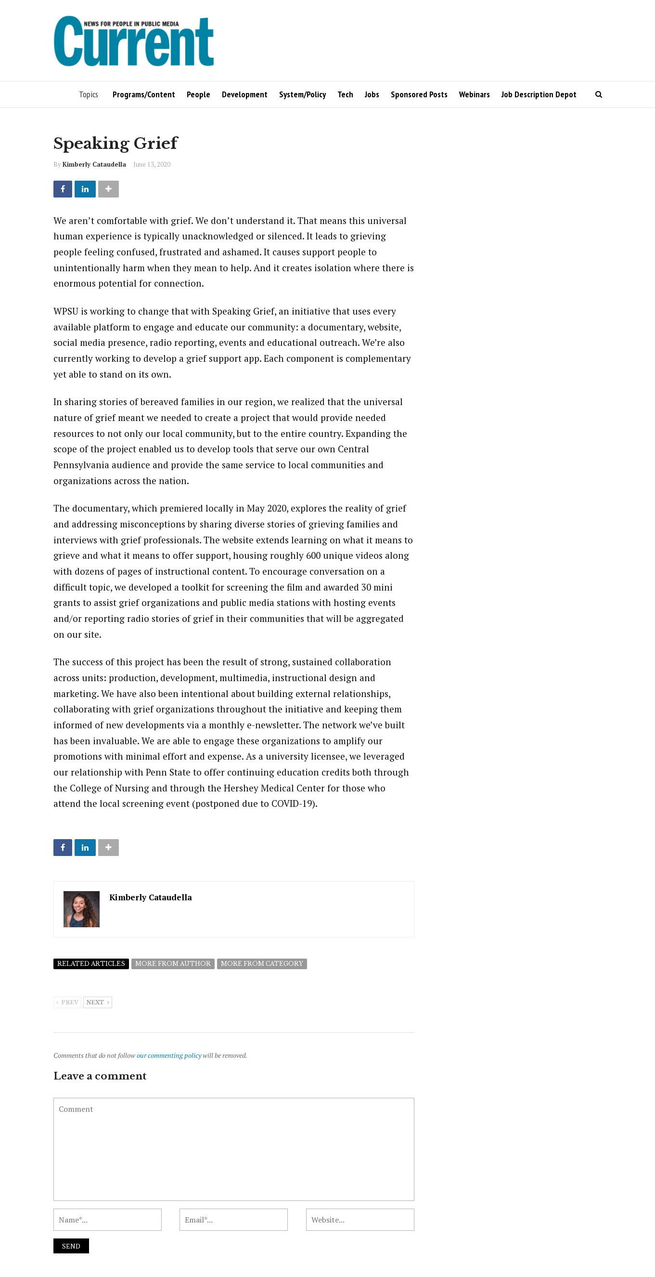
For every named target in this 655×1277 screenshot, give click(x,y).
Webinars (474, 94)
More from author (173, 963)
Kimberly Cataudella (94, 164)
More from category (262, 963)
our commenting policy (169, 1055)
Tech (345, 94)
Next (97, 1003)
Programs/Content (144, 94)
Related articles (91, 963)
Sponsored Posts (419, 94)
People (198, 94)
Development (245, 94)
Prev (67, 1003)
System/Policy (302, 94)
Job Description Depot (539, 94)
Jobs (372, 94)
